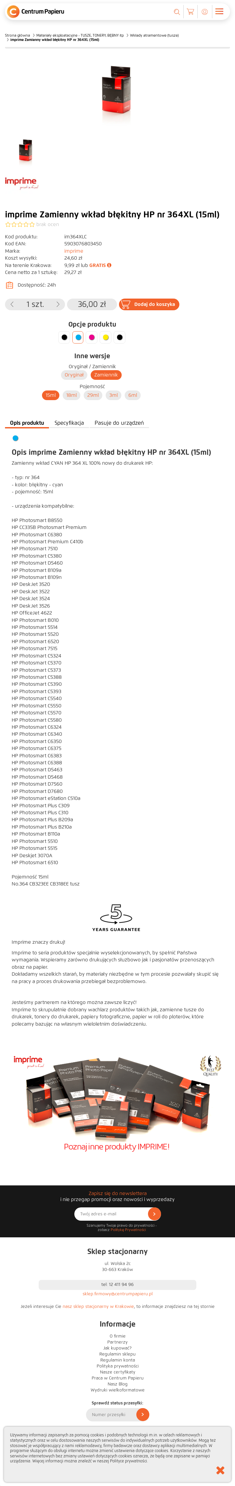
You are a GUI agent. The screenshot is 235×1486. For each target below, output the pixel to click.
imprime (73, 251)
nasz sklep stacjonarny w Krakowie (98, 1306)
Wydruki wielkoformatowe (118, 1390)
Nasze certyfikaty (117, 1372)
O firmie (118, 1336)
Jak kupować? (117, 1348)
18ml (71, 395)
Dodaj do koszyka (154, 304)
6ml (132, 395)
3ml (113, 395)
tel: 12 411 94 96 (117, 1284)
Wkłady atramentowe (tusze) (154, 35)
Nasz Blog (118, 1384)
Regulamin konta (117, 1360)
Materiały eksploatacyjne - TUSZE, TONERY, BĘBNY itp (80, 35)
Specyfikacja (69, 423)
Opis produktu (27, 423)
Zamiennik (106, 375)
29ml (93, 395)
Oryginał (74, 375)
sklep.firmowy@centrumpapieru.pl (118, 1294)
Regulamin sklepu (117, 1354)
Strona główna (17, 35)
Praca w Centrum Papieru (118, 1378)
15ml (51, 395)
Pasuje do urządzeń (119, 423)
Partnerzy (117, 1342)
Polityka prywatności (118, 1366)
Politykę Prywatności (128, 1229)
